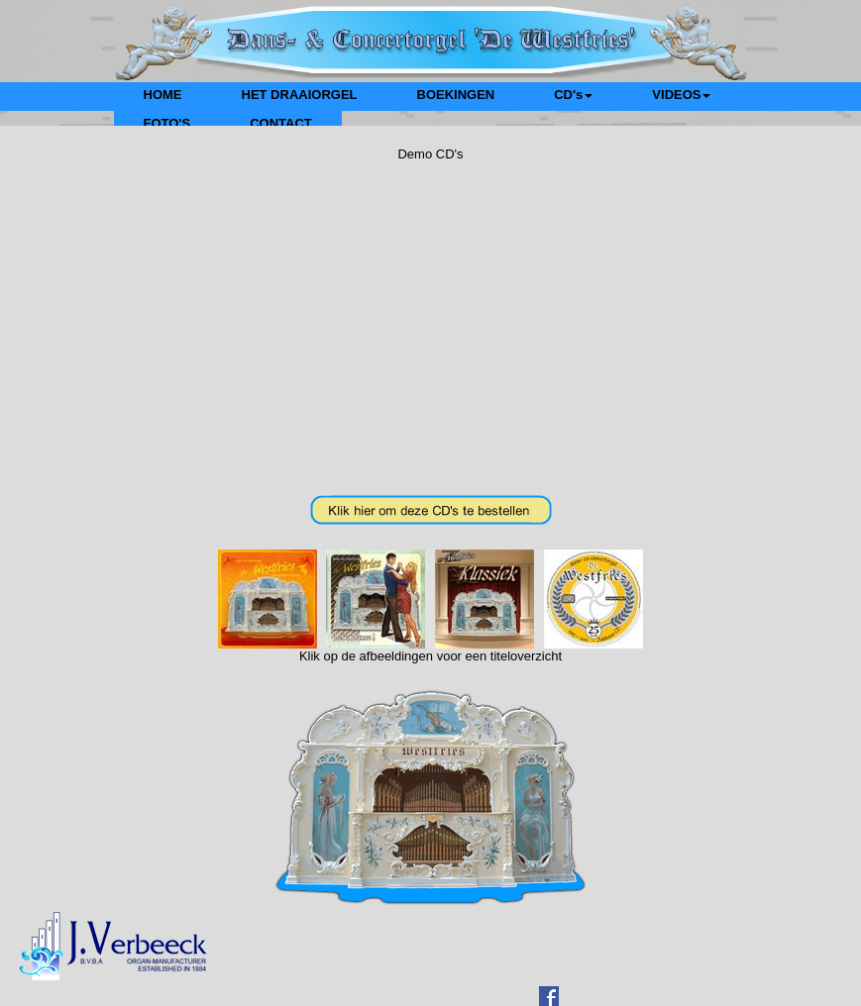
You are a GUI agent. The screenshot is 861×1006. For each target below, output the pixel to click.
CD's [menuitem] (573, 94)
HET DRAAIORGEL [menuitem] (300, 94)
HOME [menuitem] (163, 94)
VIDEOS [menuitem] (681, 94)
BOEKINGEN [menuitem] (456, 94)
